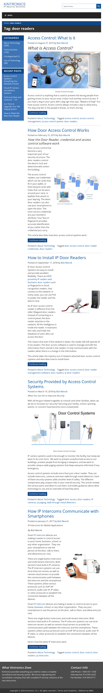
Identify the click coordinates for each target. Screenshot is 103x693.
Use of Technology (12, 60)
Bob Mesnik (62, 43)
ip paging (41, 502)
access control (72, 118)
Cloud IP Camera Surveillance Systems (11, 90)
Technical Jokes (10, 49)
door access (70, 499)
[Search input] (79, 6)
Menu (8, 15)
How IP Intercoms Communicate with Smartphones (63, 513)
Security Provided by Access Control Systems (62, 384)
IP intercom (39, 535)
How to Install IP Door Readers (57, 257)
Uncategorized (10, 56)
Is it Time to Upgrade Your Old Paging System (12, 106)
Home (6, 23)
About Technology (46, 118)
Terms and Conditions (67, 690)
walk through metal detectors (61, 502)
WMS (91, 690)
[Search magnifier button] (98, 6)
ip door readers (72, 372)
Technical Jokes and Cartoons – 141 (12, 98)
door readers (70, 121)
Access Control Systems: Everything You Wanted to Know (11, 80)
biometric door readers (39, 282)
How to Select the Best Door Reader (12, 114)
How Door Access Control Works (58, 130)
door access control (74, 245)
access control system (52, 121)
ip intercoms (42, 655)
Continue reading (38, 113)
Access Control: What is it (51, 38)
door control (86, 652)
